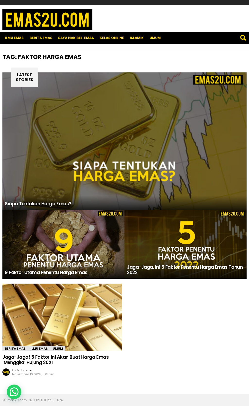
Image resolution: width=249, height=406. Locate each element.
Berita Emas (40, 37)
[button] (14, 392)
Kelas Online (112, 37)
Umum (155, 37)
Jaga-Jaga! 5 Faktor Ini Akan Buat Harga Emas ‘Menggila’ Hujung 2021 (55, 360)
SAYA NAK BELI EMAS (76, 37)
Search (243, 37)
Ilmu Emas (14, 37)
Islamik (137, 37)
